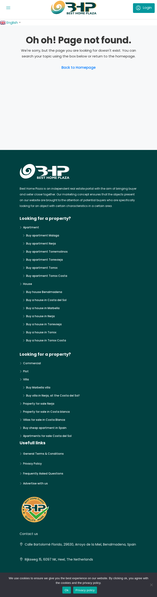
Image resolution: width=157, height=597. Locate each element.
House (27, 284)
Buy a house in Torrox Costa (46, 340)
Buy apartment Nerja (41, 243)
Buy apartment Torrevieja (44, 260)
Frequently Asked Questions (43, 473)
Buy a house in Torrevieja (44, 324)
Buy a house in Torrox (41, 332)
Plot (26, 371)
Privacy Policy (32, 464)
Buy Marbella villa (38, 387)
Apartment (31, 227)
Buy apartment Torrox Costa (46, 276)
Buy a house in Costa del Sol (46, 300)
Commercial (32, 363)
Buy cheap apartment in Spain (44, 428)
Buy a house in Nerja (40, 316)
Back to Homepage (78, 67)
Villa (26, 379)
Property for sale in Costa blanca (46, 412)
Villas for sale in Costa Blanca (44, 420)
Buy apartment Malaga (42, 235)
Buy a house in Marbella (43, 308)
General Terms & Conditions (43, 454)
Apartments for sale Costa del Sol (47, 436)
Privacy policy (85, 590)
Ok (67, 590)
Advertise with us (35, 483)
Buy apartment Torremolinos (47, 252)
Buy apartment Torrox (41, 268)
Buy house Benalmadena (44, 292)
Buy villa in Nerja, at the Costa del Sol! (53, 395)
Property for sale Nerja (38, 404)
